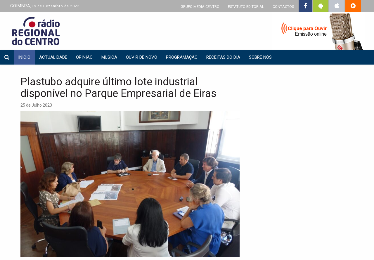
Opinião (84, 57)
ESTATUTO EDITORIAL (246, 6)
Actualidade (53, 57)
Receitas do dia (223, 57)
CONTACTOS (283, 6)
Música (109, 57)
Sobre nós (260, 57)
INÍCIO (24, 57)
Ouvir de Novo (141, 57)
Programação (182, 57)
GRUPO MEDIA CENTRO (200, 6)
